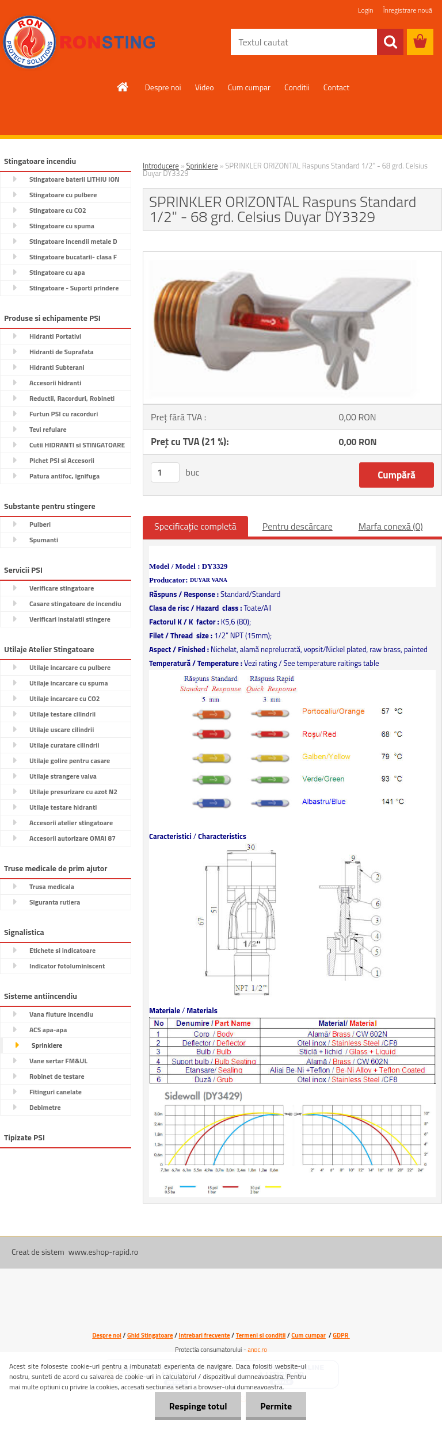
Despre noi (163, 87)
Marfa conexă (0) (391, 526)
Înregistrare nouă (407, 10)
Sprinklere (202, 165)
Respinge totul (198, 1406)
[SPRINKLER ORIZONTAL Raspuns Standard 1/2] (292, 256)
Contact (336, 87)
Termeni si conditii (261, 1335)
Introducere (161, 165)
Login (366, 10)
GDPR (341, 1335)
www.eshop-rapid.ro (103, 1252)
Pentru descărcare (297, 526)
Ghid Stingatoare (150, 1335)
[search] (390, 42)
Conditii (297, 87)
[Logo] (79, 42)
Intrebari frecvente (204, 1335)
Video (204, 87)
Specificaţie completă (195, 526)
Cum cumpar (249, 87)
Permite (276, 1406)
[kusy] (165, 472)
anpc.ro (257, 1349)
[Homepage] (123, 87)
